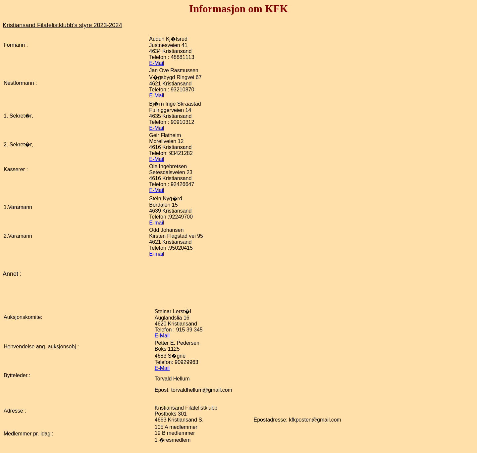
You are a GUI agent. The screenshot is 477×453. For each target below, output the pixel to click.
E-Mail (156, 63)
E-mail (156, 223)
